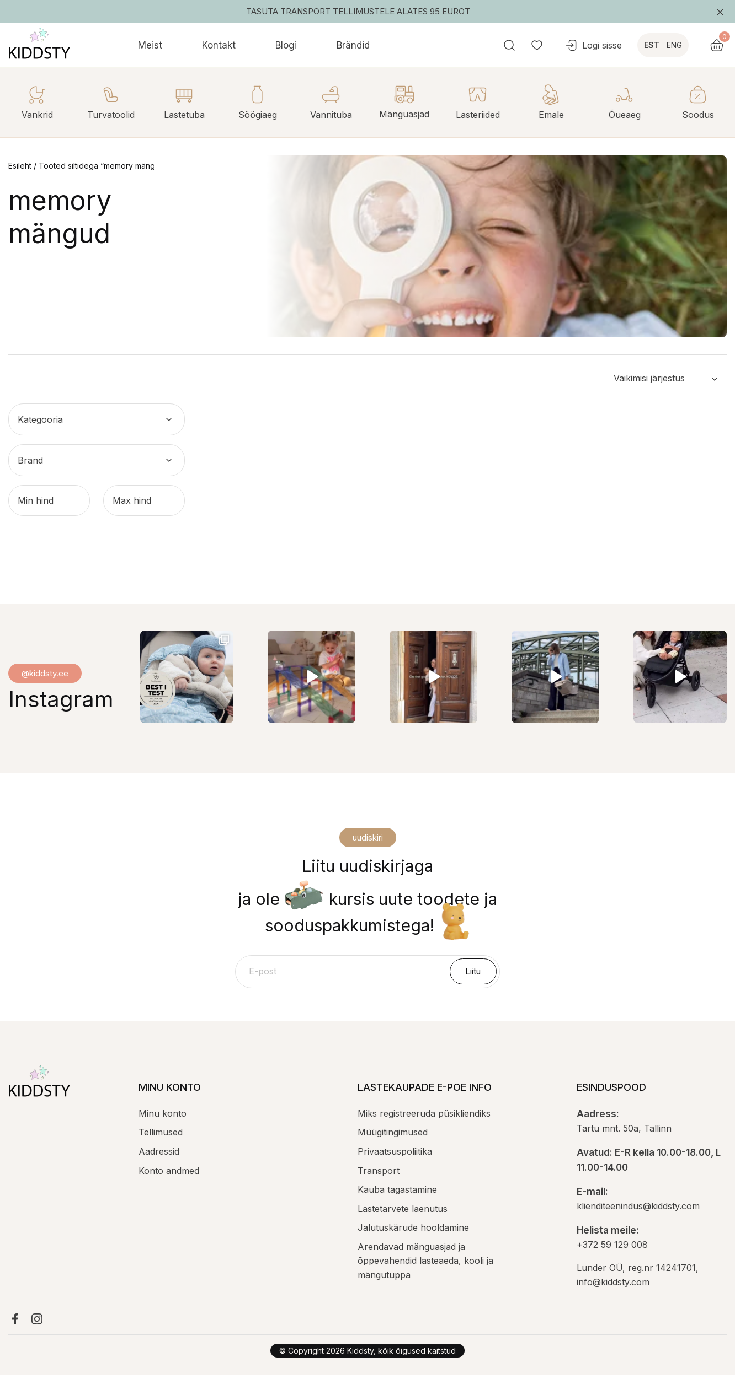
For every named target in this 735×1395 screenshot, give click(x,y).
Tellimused (161, 1151)
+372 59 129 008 (612, 1264)
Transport (379, 1190)
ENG (703, 45)
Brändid (353, 45)
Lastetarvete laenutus (403, 1228)
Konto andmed (169, 1190)
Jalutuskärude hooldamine (413, 1247)
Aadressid (159, 1171)
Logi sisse (622, 45)
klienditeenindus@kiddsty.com (638, 1225)
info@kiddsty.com (613, 1301)
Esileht (19, 165)
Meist (150, 45)
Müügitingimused (393, 1151)
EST (681, 45)
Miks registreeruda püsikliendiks (424, 1133)
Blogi (286, 45)
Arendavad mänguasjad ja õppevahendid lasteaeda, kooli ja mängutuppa (425, 1280)
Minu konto (163, 1133)
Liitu (474, 989)
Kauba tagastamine (397, 1209)
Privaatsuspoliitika (395, 1171)
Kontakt (219, 45)
